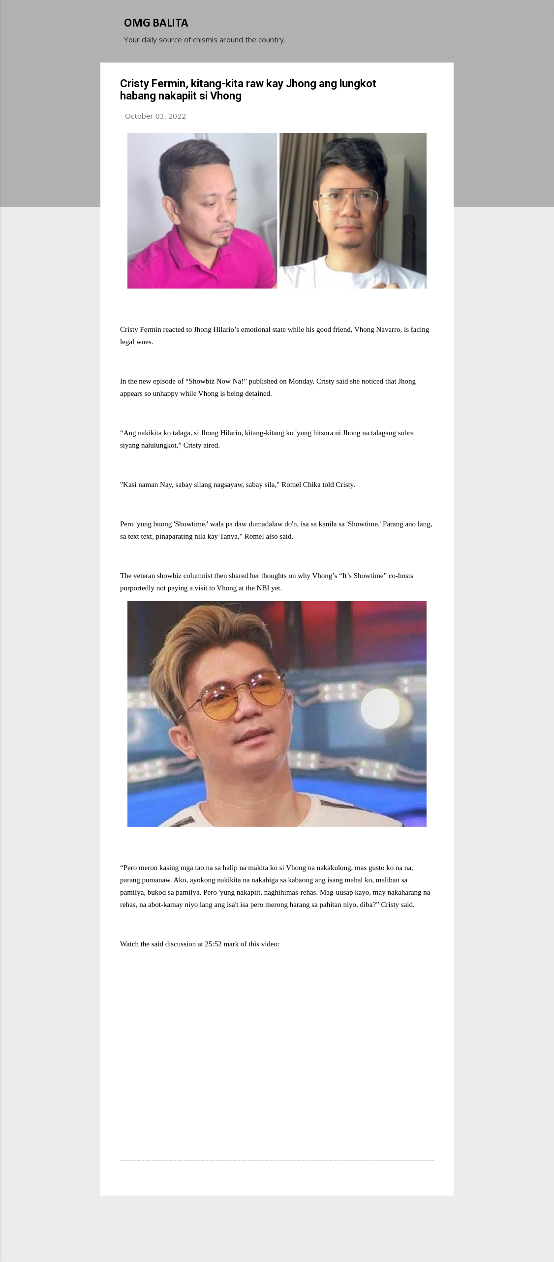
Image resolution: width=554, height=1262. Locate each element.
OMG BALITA (156, 24)
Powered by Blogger (277, 1217)
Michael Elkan (300, 1236)
